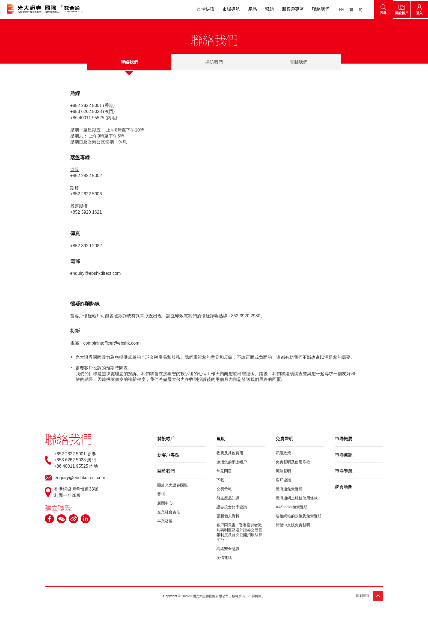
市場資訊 (343, 454)
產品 (249, 9)
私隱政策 (283, 453)
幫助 (265, 9)
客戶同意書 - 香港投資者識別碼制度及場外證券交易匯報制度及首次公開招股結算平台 (239, 532)
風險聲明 (283, 471)
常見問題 (224, 471)
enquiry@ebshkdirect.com (95, 273)
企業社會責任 (168, 512)
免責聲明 (284, 438)
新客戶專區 (289, 9)
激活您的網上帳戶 (231, 462)
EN (337, 9)
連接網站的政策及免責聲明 (299, 516)
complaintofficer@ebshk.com (111, 343)
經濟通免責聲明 (289, 489)
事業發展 (165, 521)
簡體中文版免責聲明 (293, 525)
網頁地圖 (343, 486)
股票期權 (79, 206)
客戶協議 (283, 480)
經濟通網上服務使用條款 (297, 498)
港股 (74, 169)
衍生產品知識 (227, 498)
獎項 (161, 494)
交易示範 (224, 489)
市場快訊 (202, 9)
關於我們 (166, 470)
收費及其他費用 (229, 453)
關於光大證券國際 (172, 485)
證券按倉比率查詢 (231, 507)
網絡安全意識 (227, 549)
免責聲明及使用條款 (293, 462)
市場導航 (227, 9)
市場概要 (343, 438)
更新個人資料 (227, 516)
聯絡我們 (317, 9)
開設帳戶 (166, 438)
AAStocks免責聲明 (292, 507)
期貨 (74, 188)
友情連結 (224, 558)
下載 (220, 480)
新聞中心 (165, 503)
